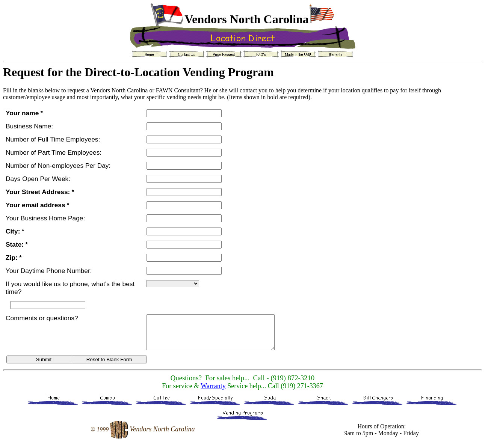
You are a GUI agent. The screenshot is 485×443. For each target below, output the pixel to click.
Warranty (213, 386)
